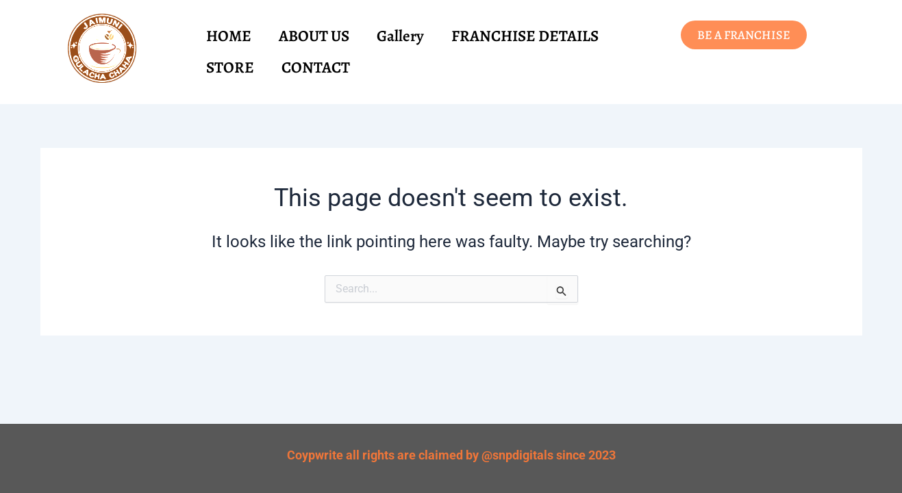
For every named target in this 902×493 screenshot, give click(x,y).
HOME (228, 36)
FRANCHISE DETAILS (525, 36)
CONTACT (315, 67)
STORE (230, 67)
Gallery (400, 36)
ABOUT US (314, 36)
